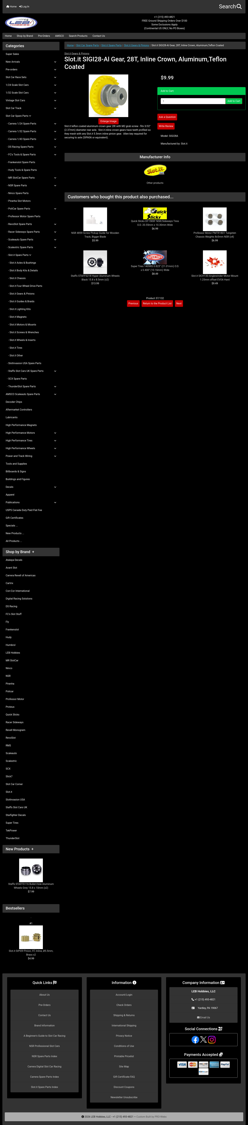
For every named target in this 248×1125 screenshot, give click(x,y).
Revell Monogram (15, 730)
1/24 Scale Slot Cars (31, 84)
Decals (31, 486)
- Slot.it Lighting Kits (18, 309)
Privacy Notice (124, 1035)
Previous (133, 303)
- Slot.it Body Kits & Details (22, 270)
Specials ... (12, 525)
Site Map (124, 1066)
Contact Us (99, 35)
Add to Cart (233, 101)
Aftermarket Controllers (19, 409)
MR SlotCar (12, 660)
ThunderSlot (12, 838)
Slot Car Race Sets (31, 77)
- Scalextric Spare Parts (31, 247)
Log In (24, 6)
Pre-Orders (44, 35)
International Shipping (124, 1025)
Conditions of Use (124, 1046)
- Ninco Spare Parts (17, 193)
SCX (8, 768)
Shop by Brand (25, 35)
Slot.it (9, 791)
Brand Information (44, 1025)
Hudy (9, 637)
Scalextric (11, 760)
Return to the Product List (157, 303)
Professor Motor (15, 699)
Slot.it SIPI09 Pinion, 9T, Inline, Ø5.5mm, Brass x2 (31, 940)
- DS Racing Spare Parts (31, 146)
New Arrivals (31, 61)
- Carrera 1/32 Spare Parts (31, 131)
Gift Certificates (14, 517)
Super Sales (12, 54)
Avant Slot (11, 567)
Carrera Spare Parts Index (44, 1076)
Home (11, 6)
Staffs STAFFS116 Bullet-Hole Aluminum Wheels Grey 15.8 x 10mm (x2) (31, 874)
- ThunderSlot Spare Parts (31, 386)
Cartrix (9, 583)
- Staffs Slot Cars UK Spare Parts (31, 370)
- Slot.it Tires (14, 347)
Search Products (78, 35)
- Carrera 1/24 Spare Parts (31, 123)
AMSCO (59, 35)
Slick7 (9, 776)
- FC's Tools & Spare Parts (31, 154)
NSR (8, 675)
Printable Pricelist (124, 1056)
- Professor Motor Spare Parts (23, 216)
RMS (8, 745)
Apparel (10, 494)
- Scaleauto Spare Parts (31, 239)
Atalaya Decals (14, 559)
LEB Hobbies (13, 652)
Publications (31, 502)
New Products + (20, 849)
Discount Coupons (124, 1087)
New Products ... (15, 533)
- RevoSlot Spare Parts (31, 224)
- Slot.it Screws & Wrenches (22, 332)
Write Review (166, 126)
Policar (9, 691)
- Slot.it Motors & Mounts (21, 324)
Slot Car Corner (14, 784)
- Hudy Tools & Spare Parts (21, 169)
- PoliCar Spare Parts (31, 208)
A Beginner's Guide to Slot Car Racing (44, 1035)
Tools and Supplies (16, 463)
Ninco (9, 668)
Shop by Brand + (20, 552)
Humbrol (11, 645)
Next (179, 303)
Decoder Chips (14, 401)
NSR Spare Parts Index (44, 1056)
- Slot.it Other (14, 355)
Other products (155, 182)
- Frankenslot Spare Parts (20, 162)
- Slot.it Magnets (16, 316)
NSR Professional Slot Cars (44, 1046)
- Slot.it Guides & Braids (20, 301)
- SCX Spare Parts (16, 378)
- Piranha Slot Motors (18, 200)
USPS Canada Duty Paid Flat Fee (24, 510)
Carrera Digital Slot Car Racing (44, 1066)
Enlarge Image (108, 121)
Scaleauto (11, 753)
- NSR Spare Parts (31, 185)
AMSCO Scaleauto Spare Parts (31, 394)
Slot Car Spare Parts (87, 45)
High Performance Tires (31, 440)
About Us (44, 994)
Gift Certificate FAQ (124, 1076)
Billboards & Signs (16, 471)
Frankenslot (12, 629)
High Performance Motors (31, 432)
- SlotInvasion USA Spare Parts (23, 363)
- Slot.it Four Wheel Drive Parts (24, 285)
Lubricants (12, 417)
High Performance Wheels (31, 448)
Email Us (203, 1017)
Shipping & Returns (124, 1015)
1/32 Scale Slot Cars (31, 92)
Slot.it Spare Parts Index (44, 1087)
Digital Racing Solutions (19, 598)
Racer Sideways (14, 722)
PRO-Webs (161, 1116)
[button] (230, 6)
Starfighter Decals (16, 815)
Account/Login (124, 994)
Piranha (10, 683)
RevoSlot (11, 737)
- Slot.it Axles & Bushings (21, 262)
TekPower (11, 830)
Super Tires (12, 822)
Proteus (10, 706)
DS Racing (11, 606)
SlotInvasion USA (15, 799)
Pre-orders (31, 69)
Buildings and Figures (18, 479)
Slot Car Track (31, 108)
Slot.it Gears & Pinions (136, 45)
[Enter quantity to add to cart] (193, 101)
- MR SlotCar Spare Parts (31, 177)
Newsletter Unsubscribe (124, 1097)
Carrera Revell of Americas (20, 575)
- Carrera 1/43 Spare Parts (31, 139)
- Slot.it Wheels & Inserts (21, 340)
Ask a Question (167, 116)
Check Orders (124, 1005)
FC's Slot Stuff (14, 614)
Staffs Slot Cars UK (16, 807)
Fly (7, 621)
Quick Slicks (12, 714)
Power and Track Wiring (31, 456)
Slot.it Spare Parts (111, 45)
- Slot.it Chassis (16, 278)
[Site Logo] (43, 21)
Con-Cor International (18, 590)
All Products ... (14, 541)
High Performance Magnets (21, 425)
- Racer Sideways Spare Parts (31, 231)
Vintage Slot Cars (31, 100)
